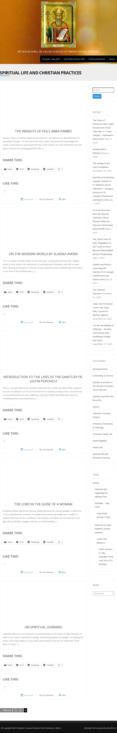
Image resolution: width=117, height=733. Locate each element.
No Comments (48, 199)
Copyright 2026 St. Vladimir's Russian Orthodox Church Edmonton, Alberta (32, 728)
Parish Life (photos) (97, 59)
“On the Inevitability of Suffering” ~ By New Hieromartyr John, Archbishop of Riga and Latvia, (103, 333)
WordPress (111, 728)
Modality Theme (90, 728)
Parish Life (98, 447)
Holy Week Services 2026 (74, 59)
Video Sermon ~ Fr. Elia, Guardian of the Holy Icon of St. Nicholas (106, 556)
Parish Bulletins (100, 440)
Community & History (103, 375)
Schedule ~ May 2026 (51, 59)
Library (112, 59)
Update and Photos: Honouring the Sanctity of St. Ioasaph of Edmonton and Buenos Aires (103, 272)
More (64, 199)
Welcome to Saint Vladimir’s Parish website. (103, 529)
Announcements (100, 369)
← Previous (6, 710)
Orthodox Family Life (102, 434)
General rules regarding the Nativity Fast (101, 493)
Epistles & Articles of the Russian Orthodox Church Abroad (103, 386)
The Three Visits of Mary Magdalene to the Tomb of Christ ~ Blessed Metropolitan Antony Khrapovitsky (103, 246)
